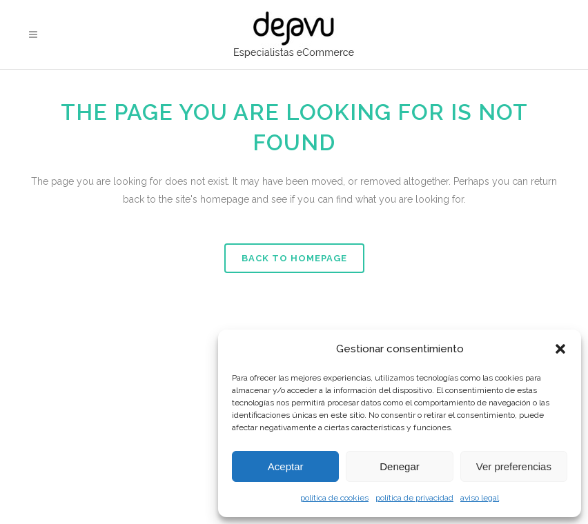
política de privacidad (414, 498)
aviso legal (479, 498)
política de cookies (334, 498)
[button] (560, 349)
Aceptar (286, 466)
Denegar (400, 466)
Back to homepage (294, 258)
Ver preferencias (513, 466)
